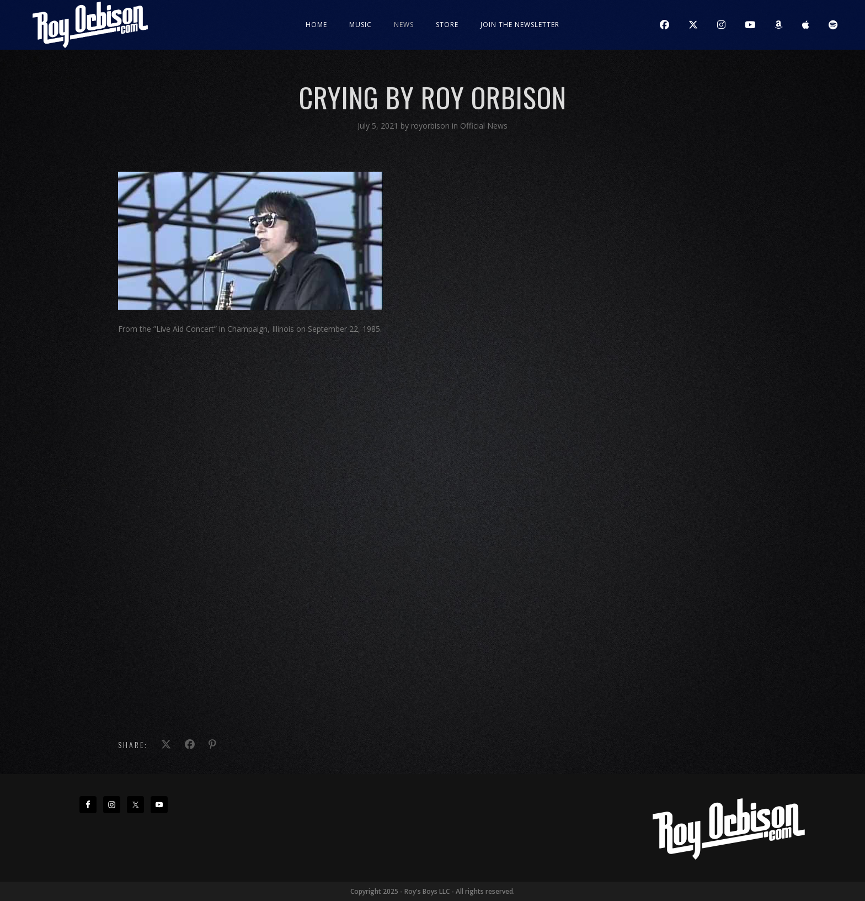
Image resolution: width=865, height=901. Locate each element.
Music (360, 24)
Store (447, 24)
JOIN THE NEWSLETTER (519, 24)
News (404, 24)
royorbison (431, 125)
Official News (484, 125)
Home (316, 24)
